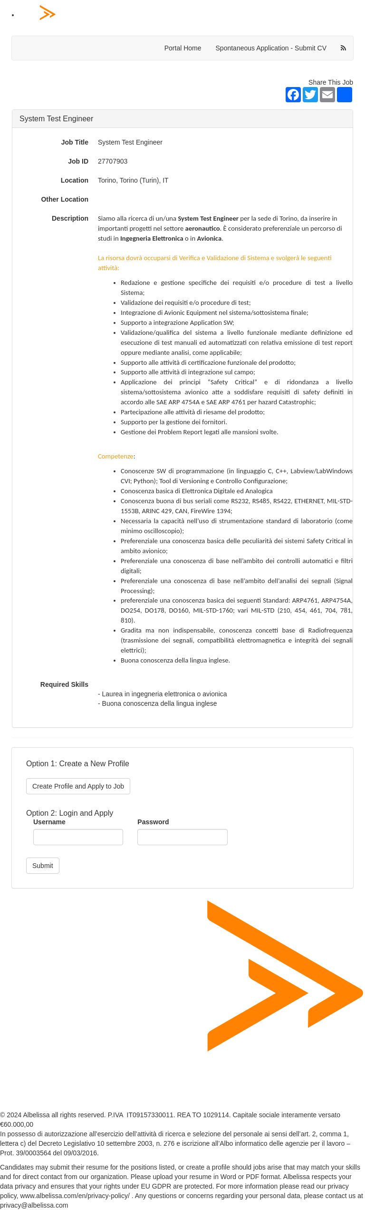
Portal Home (183, 48)
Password (153, 822)
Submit (42, 865)
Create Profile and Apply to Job (78, 786)
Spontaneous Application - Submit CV (271, 48)
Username (49, 822)
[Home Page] (192, 15)
